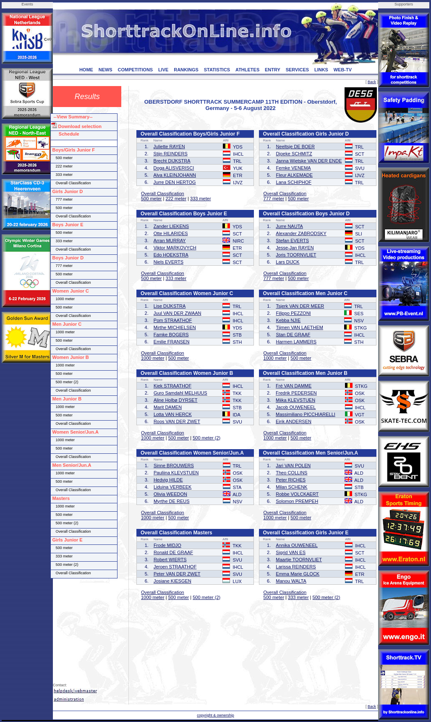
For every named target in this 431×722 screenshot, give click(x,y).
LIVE (163, 69)
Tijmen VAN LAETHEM (299, 327)
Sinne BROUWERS (174, 465)
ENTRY (272, 69)
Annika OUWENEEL (297, 545)
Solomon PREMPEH (297, 501)
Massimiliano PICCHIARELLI (305, 414)
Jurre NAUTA (289, 226)
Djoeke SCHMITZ (294, 153)
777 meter (274, 198)
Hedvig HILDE (168, 479)
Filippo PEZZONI (293, 313)
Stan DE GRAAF (293, 334)
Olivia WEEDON (170, 494)
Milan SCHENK (291, 486)
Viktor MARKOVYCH (175, 247)
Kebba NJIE (288, 320)
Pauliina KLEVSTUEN (176, 472)
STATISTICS (217, 69)
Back (372, 82)
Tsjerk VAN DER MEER (300, 306)
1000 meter (153, 358)
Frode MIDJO (167, 545)
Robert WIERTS (170, 559)
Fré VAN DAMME (293, 385)
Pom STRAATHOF (173, 320)
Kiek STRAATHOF (172, 385)
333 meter (200, 198)
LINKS (321, 69)
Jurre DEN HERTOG (175, 182)
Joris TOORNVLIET (296, 254)
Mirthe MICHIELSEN (175, 327)
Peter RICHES (291, 479)
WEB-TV (343, 69)
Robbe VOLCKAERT (297, 494)
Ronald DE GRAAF (173, 552)
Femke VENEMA (293, 167)
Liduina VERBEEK (173, 486)
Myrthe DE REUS (172, 501)
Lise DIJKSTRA (169, 306)
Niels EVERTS (168, 261)
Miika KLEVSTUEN (295, 400)
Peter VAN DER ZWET (177, 573)
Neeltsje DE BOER (295, 146)
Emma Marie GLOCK (297, 573)
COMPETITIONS (135, 69)
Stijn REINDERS (171, 153)
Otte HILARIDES (171, 233)
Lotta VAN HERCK (173, 414)
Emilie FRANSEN (172, 341)
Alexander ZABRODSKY (301, 233)
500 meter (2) (206, 437)
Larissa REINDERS (296, 566)
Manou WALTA (291, 580)
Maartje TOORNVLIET (299, 559)
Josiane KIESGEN (172, 580)
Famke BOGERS (171, 334)
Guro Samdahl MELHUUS (180, 392)
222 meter (176, 198)
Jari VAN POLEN (293, 465)
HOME (86, 69)
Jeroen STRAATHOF (175, 566)
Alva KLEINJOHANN (175, 175)
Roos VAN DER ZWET (177, 421)
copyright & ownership (215, 715)
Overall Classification (162, 193)
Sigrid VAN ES (291, 552)
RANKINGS (186, 69)
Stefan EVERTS (292, 240)
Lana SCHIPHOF (293, 182)
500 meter (151, 198)
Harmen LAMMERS (296, 341)
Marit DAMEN (168, 407)
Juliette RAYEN (169, 146)
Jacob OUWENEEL (296, 407)
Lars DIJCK (287, 261)
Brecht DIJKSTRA (172, 160)
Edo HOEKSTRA (171, 254)
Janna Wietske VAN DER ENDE (309, 160)
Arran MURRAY (170, 240)
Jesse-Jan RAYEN (294, 247)
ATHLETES (247, 69)
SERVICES (297, 69)
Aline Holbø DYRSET (176, 400)
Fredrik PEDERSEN (296, 392)
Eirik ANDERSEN (293, 421)
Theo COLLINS (291, 472)
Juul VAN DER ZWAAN (177, 313)
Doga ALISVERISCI (174, 167)
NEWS (105, 69)
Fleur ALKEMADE (294, 175)
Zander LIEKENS (171, 226)
